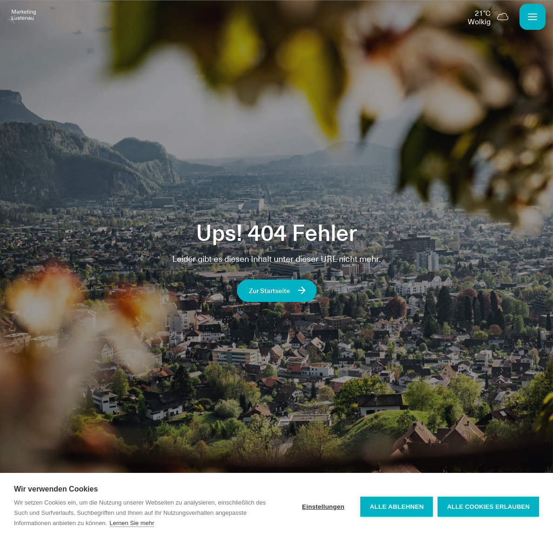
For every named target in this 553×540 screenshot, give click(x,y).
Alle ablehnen (397, 506)
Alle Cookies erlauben (488, 506)
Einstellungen (323, 506)
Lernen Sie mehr (131, 522)
